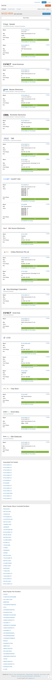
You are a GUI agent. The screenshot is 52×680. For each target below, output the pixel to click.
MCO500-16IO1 (7, 537)
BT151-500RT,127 (8, 583)
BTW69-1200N (7, 565)
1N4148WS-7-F (7, 630)
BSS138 (6, 640)
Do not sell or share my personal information (25, 676)
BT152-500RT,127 (8, 532)
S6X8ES (6, 552)
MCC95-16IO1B (7, 534)
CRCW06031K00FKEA (9, 653)
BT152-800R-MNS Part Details (28, 353)
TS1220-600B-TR (8, 558)
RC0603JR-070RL (8, 666)
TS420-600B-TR (7, 576)
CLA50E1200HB (7, 540)
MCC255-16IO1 (7, 581)
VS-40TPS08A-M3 (8, 529)
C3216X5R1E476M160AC (10, 604)
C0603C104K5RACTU (9, 627)
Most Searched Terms (21, 674)
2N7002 (5, 658)
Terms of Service (43, 674)
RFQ (35, 54)
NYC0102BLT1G (8, 516)
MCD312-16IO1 (7, 560)
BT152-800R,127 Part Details (28, 41)
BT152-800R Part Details (27, 171)
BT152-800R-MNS (25, 343)
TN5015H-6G (7, 514)
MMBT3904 (6, 602)
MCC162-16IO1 (7, 555)
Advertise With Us (37, 676)
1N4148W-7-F (7, 622)
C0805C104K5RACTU (9, 620)
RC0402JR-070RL (8, 612)
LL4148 (5, 669)
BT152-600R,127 (8, 578)
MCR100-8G (7, 509)
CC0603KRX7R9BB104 (9, 638)
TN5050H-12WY (7, 524)
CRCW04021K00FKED (9, 617)
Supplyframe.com (31, 678)
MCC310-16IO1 (7, 511)
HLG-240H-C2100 (8, 599)
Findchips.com (2, 2)
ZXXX (5, 607)
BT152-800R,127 (25, 30)
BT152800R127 (25, 184)
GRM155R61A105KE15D (10, 656)
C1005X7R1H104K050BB (10, 597)
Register (44, 2)
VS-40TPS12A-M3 (8, 519)
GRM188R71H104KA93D (10, 615)
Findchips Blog (37, 2)
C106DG (6, 547)
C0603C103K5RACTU (9, 664)
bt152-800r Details (46, 13)
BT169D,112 (7, 542)
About (15, 674)
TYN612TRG (7, 571)
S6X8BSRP (6, 527)
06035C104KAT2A (8, 661)
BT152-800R (24, 159)
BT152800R (24, 204)
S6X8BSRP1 (7, 550)
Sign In (49, 2)
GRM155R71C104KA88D (10, 625)
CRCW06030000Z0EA (9, 633)
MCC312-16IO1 (7, 521)
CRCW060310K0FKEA (9, 609)
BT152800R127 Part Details (28, 201)
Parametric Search (29, 674)
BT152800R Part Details (27, 220)
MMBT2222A (7, 646)
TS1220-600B (7, 545)
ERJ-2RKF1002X (8, 651)
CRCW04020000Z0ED (9, 635)
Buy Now (35, 39)
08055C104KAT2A (8, 648)
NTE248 (6, 594)
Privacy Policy (36, 674)
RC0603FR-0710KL (8, 643)
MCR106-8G (7, 568)
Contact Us (11, 674)
